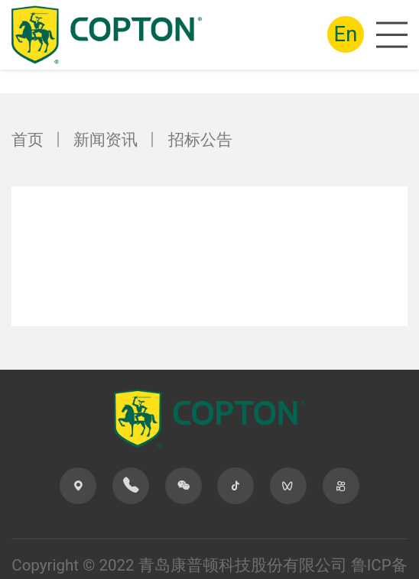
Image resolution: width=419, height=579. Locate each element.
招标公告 (200, 140)
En (346, 33)
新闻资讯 (105, 140)
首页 (27, 140)
